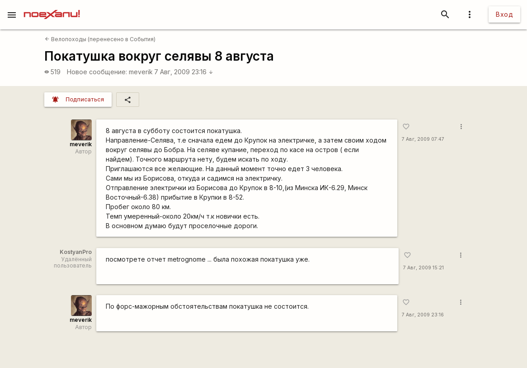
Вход (504, 14)
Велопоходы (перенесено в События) (100, 39)
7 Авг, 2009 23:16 (183, 72)
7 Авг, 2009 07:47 (423, 139)
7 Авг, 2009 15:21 (423, 268)
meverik (141, 72)
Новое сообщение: (97, 72)
